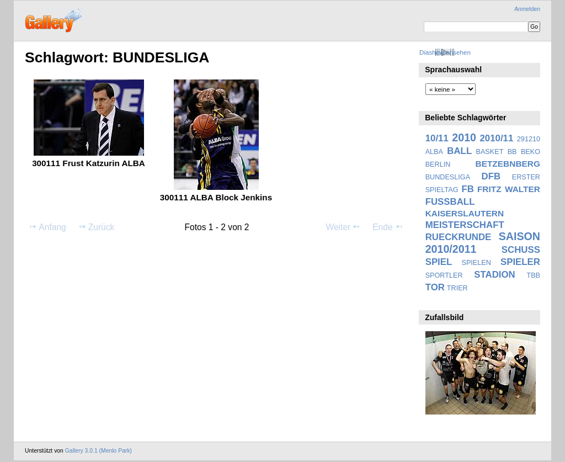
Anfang (47, 227)
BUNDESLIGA (447, 177)
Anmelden (527, 9)
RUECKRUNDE (458, 237)
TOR (435, 287)
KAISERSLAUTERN (464, 213)
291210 (528, 139)
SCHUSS (521, 250)
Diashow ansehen (445, 52)
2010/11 (497, 138)
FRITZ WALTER (508, 189)
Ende (387, 227)
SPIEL (438, 262)
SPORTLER (444, 275)
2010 (464, 137)
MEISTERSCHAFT (464, 225)
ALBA (434, 152)
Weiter (343, 227)
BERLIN (438, 164)
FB (468, 189)
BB (512, 152)
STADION (494, 274)
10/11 (437, 138)
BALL (459, 151)
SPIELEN (476, 263)
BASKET (490, 152)
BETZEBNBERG (507, 163)
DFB (491, 176)
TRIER (457, 288)
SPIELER (520, 262)
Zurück (96, 227)
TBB (533, 275)
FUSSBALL (450, 202)
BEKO (530, 152)
